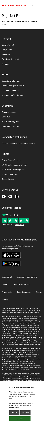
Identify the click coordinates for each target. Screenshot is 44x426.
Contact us (6, 116)
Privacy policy (7, 292)
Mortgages (6, 63)
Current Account (8, 44)
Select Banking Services (11, 80)
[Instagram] (17, 196)
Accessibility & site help (21, 284)
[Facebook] (4, 196)
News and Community (10, 126)
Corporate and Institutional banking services (18, 143)
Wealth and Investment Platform (14, 164)
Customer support (9, 112)
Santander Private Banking (27, 276)
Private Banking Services (11, 160)
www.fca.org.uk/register (24, 331)
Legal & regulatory (24, 292)
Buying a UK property (10, 174)
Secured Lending (8, 179)
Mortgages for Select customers (14, 95)
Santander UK (7, 276)
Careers (5, 284)
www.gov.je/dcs (15, 369)
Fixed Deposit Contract (10, 59)
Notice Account (8, 54)
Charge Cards (7, 49)
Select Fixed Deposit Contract (13, 85)
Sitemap (5, 299)
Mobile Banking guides (10, 121)
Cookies (39, 292)
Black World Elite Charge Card (13, 169)
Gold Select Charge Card (11, 90)
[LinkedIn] (10, 196)
